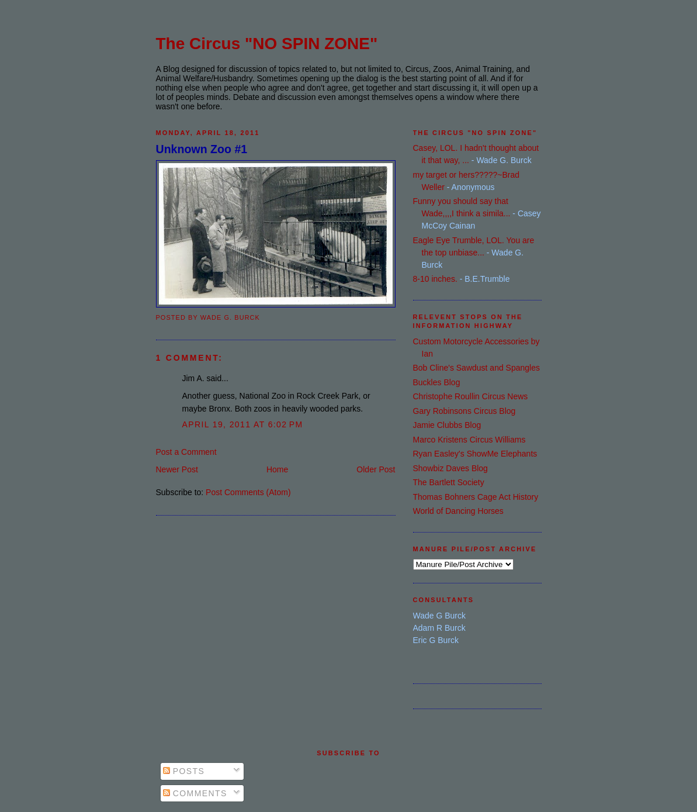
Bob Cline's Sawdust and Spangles (476, 367)
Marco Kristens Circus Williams (469, 439)
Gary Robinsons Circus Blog (464, 411)
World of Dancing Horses (458, 511)
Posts (184, 771)
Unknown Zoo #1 (202, 149)
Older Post (375, 469)
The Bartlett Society (448, 482)
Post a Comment (186, 452)
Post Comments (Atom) (248, 492)
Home (277, 469)
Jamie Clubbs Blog (447, 425)
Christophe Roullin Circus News (470, 396)
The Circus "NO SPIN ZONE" (267, 43)
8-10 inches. (435, 279)
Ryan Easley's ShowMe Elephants (475, 453)
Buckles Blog (436, 382)
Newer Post (177, 469)
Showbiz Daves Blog (450, 468)
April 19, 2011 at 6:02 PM (242, 424)
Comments (195, 793)
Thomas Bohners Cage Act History (476, 497)
